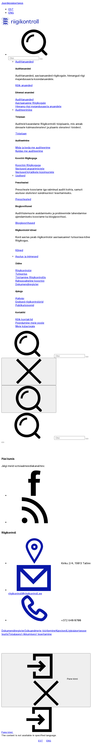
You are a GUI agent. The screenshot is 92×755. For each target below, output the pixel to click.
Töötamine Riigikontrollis (30, 277)
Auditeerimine (23, 110)
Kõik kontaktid (24, 319)
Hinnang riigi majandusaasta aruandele (38, 106)
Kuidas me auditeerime (29, 151)
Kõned (19, 250)
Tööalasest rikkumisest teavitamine (30, 634)
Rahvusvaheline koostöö (29, 281)
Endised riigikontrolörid (29, 302)
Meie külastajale (25, 326)
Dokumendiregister (27, 284)
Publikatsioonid (24, 305)
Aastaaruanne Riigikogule (30, 103)
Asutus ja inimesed (26, 256)
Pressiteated (23, 199)
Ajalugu (19, 298)
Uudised (20, 175)
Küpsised (61, 630)
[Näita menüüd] (2, 442)
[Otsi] (23, 58)
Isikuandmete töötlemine (40, 630)
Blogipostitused (25, 223)
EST (11, 9)
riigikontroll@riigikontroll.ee (25, 593)
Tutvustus (21, 274)
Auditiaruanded (24, 61)
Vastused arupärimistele (29, 168)
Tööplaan (21, 133)
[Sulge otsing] (28, 371)
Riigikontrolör (23, 270)
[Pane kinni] (46, 680)
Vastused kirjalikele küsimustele (34, 172)
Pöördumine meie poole (29, 323)
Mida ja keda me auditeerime (32, 147)
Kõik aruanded (23, 85)
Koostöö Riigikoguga (28, 165)
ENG (11, 13)
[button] (33, 732)
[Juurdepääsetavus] (12, 3)
